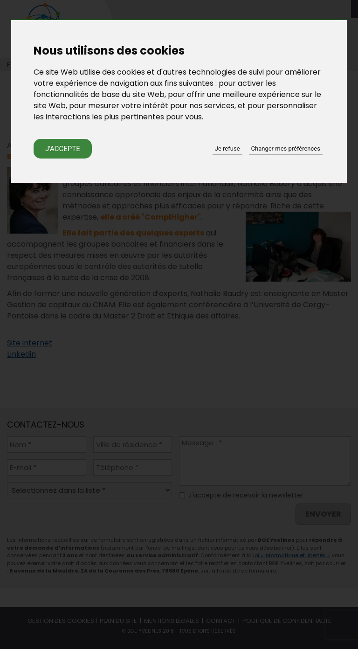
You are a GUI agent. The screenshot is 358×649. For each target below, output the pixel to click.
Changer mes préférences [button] (285, 148)
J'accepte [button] (62, 149)
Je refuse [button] (227, 148)
